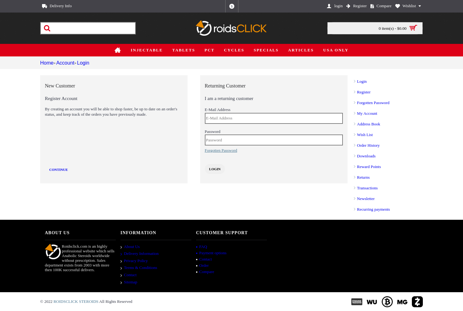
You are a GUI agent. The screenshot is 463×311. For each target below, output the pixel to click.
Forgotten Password (373, 102)
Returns (363, 177)
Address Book (368, 124)
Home (45, 63)
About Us (130, 247)
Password (213, 131)
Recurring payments (373, 209)
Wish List (365, 134)
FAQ (201, 246)
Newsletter (366, 198)
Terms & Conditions (138, 268)
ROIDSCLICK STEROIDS (75, 301)
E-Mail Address (218, 109)
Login (83, 63)
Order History (368, 145)
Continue (58, 169)
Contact (128, 275)
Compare (205, 271)
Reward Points (369, 166)
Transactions (367, 188)
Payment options (211, 252)
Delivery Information (139, 254)
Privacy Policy (134, 261)
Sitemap (128, 282)
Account (65, 63)
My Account (367, 113)
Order (202, 265)
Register (363, 92)
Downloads (366, 156)
